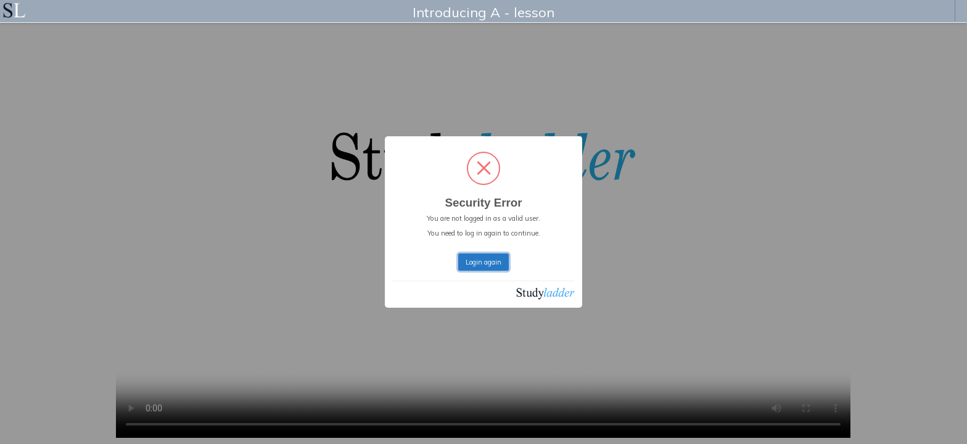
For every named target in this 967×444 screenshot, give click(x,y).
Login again (483, 262)
